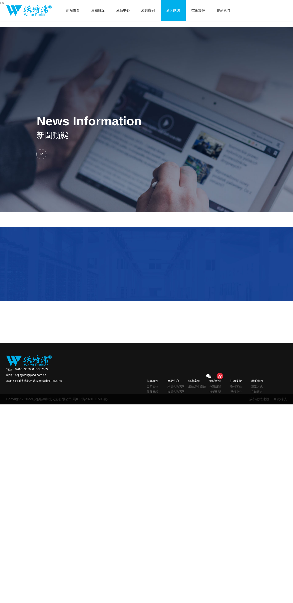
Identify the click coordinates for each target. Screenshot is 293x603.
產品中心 (123, 10)
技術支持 (198, 10)
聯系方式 (257, 386)
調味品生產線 (197, 386)
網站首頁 (73, 10)
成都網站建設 (259, 399)
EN (2, 3)
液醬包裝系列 (176, 391)
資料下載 (236, 386)
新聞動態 (173, 10)
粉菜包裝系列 (176, 386)
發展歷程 (152, 391)
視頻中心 (236, 391)
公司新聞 (215, 386)
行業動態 (215, 391)
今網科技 (280, 399)
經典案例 (148, 10)
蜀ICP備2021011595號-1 (91, 399)
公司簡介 (152, 386)
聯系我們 (223, 10)
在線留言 (257, 391)
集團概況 (98, 10)
